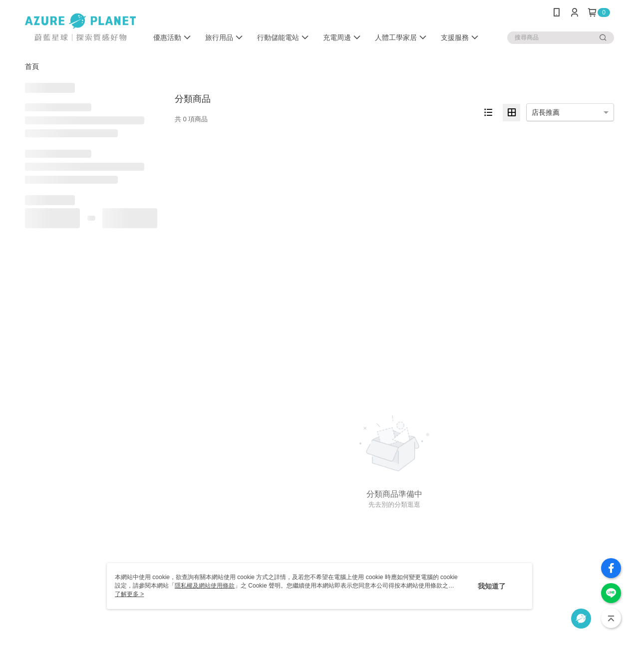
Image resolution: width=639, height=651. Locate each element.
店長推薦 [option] (546, 112)
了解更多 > (129, 594)
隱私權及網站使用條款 (205, 585)
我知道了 (492, 586)
